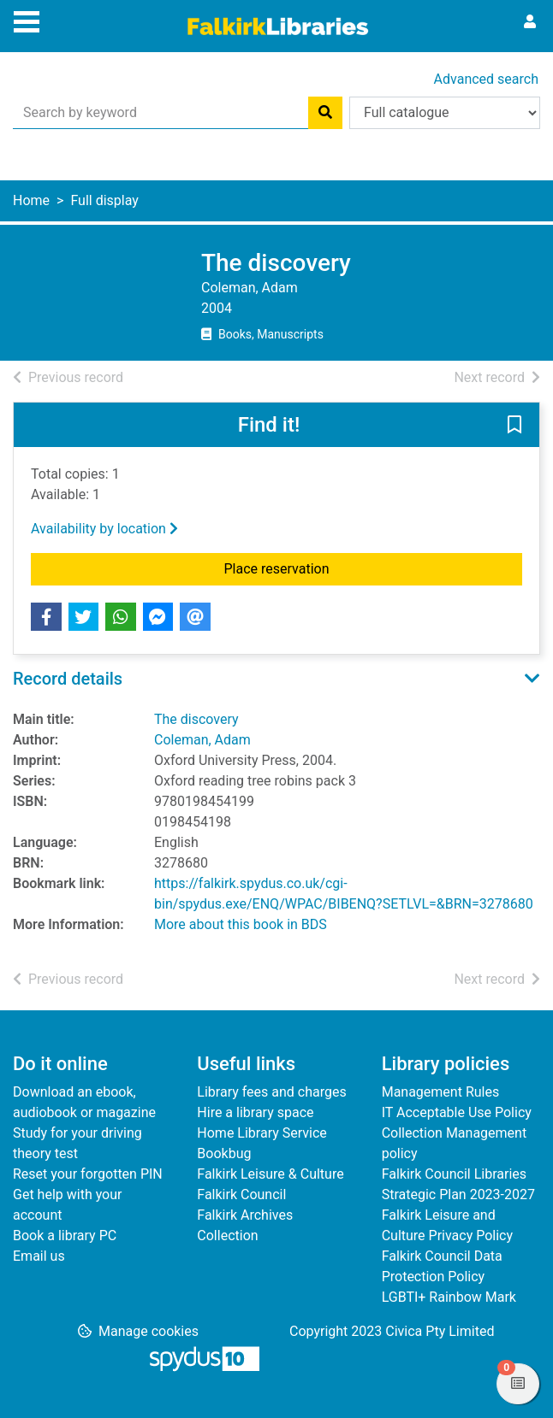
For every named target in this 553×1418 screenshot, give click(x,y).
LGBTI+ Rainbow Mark (449, 1297)
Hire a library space (255, 1112)
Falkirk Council (241, 1194)
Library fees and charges (271, 1092)
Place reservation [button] (328, 567)
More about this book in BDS (240, 924)
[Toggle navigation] (26, 19)
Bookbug (224, 1153)
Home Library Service (261, 1133)
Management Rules (441, 1092)
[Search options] (444, 113)
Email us (39, 1256)
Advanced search (486, 79)
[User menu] (530, 22)
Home (31, 200)
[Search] (325, 113)
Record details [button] (67, 678)
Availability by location (104, 529)
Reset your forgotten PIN (88, 1174)
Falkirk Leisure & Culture (270, 1174)
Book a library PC (64, 1235)
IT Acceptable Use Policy (457, 1112)
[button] (514, 426)
